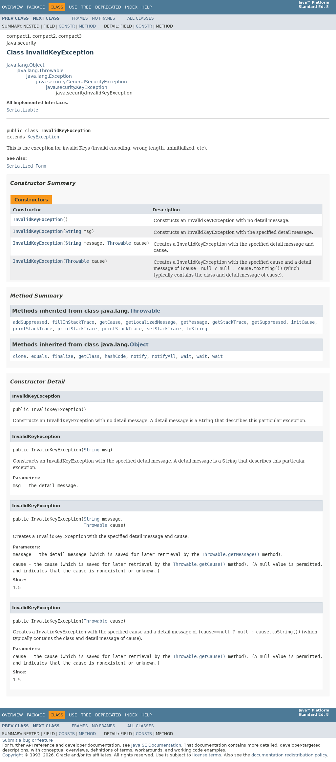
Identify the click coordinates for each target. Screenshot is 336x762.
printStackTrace (32, 328)
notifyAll (164, 356)
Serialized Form (26, 166)
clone (19, 356)
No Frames (103, 18)
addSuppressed (30, 322)
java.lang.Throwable (40, 70)
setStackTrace (164, 328)
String (73, 231)
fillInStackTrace (73, 322)
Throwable (119, 243)
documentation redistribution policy (289, 754)
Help (146, 7)
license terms (206, 754)
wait (186, 356)
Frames (80, 18)
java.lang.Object (25, 65)
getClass (88, 356)
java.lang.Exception (49, 76)
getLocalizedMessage (151, 322)
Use (73, 7)
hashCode (115, 356)
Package (36, 7)
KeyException (43, 136)
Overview (12, 7)
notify (139, 356)
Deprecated (108, 7)
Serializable (22, 110)
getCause (109, 322)
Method (87, 26)
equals (39, 356)
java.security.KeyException (76, 87)
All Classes (140, 18)
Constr (67, 26)
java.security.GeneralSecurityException (81, 81)
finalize (62, 356)
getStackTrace (229, 322)
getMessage (194, 322)
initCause (303, 322)
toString (196, 328)
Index (131, 7)
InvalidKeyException (38, 219)
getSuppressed (269, 322)
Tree (86, 7)
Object (139, 344)
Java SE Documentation (156, 745)
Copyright (12, 754)
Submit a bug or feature (27, 740)
